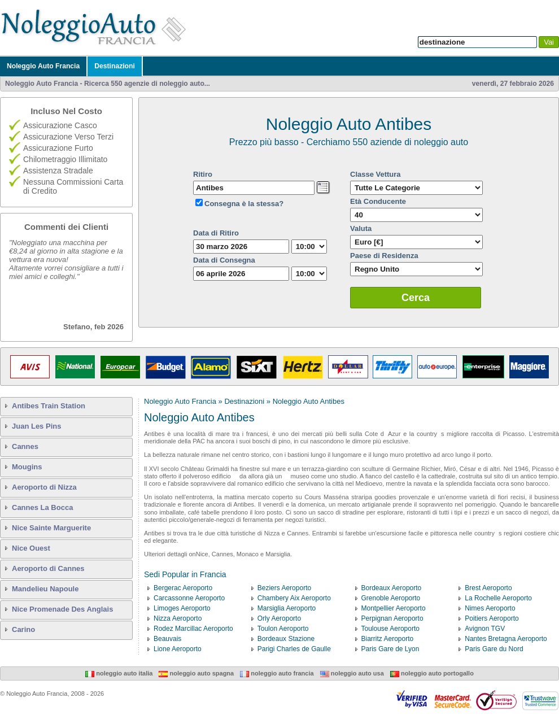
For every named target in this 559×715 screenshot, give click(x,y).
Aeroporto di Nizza (44, 487)
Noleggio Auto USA (352, 673)
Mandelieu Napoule (45, 589)
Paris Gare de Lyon (390, 649)
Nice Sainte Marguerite (51, 528)
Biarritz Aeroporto (387, 639)
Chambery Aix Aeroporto (294, 598)
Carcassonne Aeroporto (189, 598)
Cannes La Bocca (42, 507)
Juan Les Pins (36, 426)
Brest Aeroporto (488, 588)
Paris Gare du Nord (494, 649)
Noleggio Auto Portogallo (432, 673)
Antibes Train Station (48, 406)
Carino (23, 629)
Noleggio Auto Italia (118, 673)
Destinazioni (114, 66)
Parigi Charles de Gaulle (294, 649)
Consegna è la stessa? (243, 203)
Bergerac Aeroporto (183, 588)
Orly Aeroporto (279, 618)
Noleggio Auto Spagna (196, 673)
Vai (549, 42)
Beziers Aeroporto (284, 588)
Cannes (25, 446)
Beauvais (167, 639)
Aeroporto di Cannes (48, 568)
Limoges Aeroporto (182, 608)
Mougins (27, 467)
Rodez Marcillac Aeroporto (193, 629)
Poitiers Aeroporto (491, 618)
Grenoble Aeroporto (391, 598)
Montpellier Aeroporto (393, 608)
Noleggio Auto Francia (43, 66)
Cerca (415, 297)
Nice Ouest (31, 548)
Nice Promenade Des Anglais (62, 609)
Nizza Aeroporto (178, 618)
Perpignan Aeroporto (392, 618)
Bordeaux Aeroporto (391, 588)
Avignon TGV (485, 629)
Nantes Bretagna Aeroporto (506, 639)
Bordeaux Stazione (286, 639)
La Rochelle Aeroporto (498, 598)
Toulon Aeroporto (283, 629)
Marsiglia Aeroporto (286, 608)
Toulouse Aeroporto (390, 629)
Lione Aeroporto (178, 649)
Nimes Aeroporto (490, 608)
